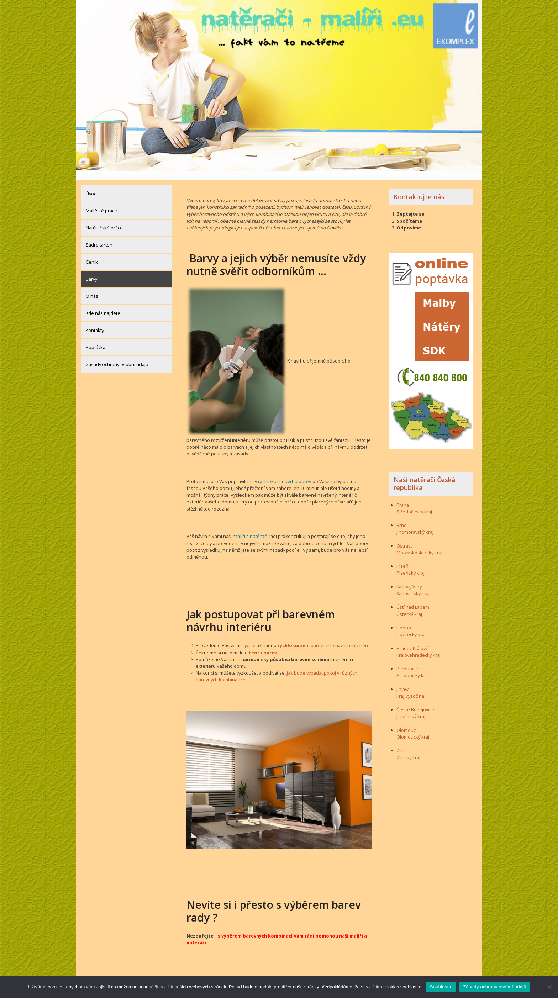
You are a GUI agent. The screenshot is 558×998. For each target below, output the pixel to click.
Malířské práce (101, 202)
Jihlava (403, 680)
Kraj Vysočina (410, 687)
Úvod (91, 184)
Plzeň (402, 557)
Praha (402, 496)
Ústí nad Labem (412, 598)
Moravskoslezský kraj (419, 543)
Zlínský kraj (408, 748)
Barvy (91, 270)
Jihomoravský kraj (414, 523)
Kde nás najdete (103, 304)
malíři (238, 527)
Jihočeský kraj (410, 707)
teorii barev (263, 643)
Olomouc (406, 721)
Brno (401, 516)
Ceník (92, 253)
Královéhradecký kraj (418, 646)
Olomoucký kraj (412, 728)
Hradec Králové (412, 639)
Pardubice (407, 659)
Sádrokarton (99, 236)
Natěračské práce (104, 219)
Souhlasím (441, 986)
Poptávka (95, 338)
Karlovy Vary (409, 578)
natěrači (257, 527)
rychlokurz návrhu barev (284, 472)
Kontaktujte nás (419, 188)
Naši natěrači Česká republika (425, 475)
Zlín (400, 742)
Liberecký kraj (411, 625)
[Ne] (549, 987)
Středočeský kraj (414, 503)
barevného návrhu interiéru (324, 636)
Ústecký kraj (409, 605)
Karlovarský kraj (413, 584)
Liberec (404, 619)
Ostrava (404, 537)
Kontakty (95, 321)
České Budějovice (415, 701)
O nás (92, 287)
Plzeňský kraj (410, 564)
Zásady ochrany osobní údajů (117, 355)
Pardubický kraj (412, 667)
